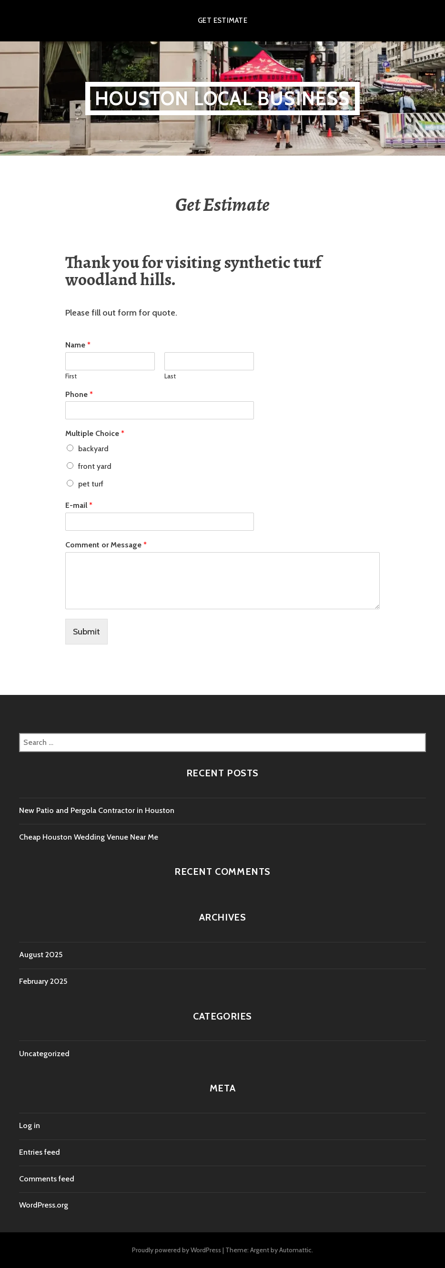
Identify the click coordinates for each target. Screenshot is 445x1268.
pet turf (90, 483)
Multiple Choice (94, 433)
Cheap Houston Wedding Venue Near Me (88, 837)
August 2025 (40, 954)
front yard (94, 466)
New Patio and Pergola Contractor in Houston (96, 810)
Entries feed (39, 1152)
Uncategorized (44, 1053)
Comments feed (46, 1178)
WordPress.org (43, 1204)
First (71, 376)
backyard (93, 448)
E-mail (78, 505)
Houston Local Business (222, 98)
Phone (79, 394)
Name (78, 344)
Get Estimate (222, 20)
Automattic (295, 1250)
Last (170, 376)
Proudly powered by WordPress (176, 1250)
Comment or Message (106, 544)
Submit (86, 631)
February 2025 (43, 981)
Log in (29, 1125)
